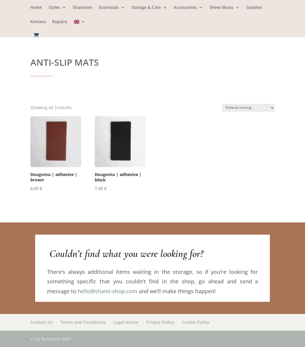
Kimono (38, 22)
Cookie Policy (195, 322)
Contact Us (41, 322)
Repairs (59, 22)
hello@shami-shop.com (107, 291)
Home (36, 7)
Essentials (109, 7)
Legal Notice (126, 322)
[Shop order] (248, 108)
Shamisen (82, 7)
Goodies (254, 7)
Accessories (185, 7)
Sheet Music (221, 7)
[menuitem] (79, 26)
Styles (54, 7)
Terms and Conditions (82, 322)
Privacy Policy (160, 322)
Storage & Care (146, 7)
